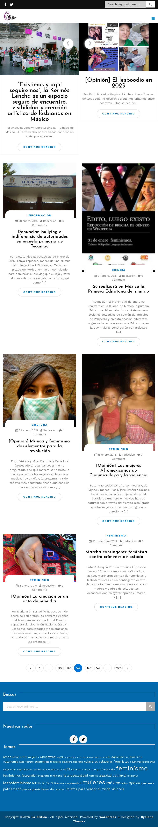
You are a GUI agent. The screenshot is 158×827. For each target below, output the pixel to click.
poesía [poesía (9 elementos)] (26, 789)
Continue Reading (39, 147)
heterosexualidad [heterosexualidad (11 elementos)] (75, 775)
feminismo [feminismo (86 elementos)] (132, 768)
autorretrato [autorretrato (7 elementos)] (26, 761)
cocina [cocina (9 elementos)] (37, 769)
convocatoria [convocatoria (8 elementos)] (50, 769)
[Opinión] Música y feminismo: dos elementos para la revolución (40, 446)
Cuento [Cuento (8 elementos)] (75, 769)
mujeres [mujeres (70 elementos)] (93, 782)
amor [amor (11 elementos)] (7, 757)
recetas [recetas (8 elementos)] (60, 789)
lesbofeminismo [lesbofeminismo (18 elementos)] (17, 783)
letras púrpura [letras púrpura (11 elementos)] (42, 783)
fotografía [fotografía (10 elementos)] (28, 775)
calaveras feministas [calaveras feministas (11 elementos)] (114, 761)
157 (118, 668)
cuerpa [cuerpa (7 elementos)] (85, 769)
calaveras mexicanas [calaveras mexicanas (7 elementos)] (142, 761)
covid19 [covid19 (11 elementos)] (65, 769)
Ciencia (118, 270)
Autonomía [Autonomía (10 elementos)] (10, 761)
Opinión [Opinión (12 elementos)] (134, 783)
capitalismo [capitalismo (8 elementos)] (24, 769)
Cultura (40, 424)
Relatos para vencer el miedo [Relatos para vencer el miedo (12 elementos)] (88, 789)
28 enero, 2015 (26, 221)
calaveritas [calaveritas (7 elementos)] (9, 769)
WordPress (107, 817)
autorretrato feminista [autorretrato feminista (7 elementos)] (48, 761)
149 (98, 668)
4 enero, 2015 (26, 585)
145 (60, 668)
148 (89, 668)
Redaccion (48, 221)
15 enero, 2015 (105, 454)
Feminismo (118, 449)
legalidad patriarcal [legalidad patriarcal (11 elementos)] (112, 775)
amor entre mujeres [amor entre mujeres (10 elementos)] (25, 757)
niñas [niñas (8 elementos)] (124, 783)
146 (69, 668)
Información (40, 215)
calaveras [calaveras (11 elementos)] (91, 761)
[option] (39, 89)
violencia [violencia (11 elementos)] (118, 789)
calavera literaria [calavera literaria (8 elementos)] (72, 761)
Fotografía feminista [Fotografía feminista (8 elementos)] (49, 775)
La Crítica (39, 817)
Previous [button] (68, 43)
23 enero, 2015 (26, 430)
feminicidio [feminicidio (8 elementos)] (108, 769)
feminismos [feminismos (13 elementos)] (12, 775)
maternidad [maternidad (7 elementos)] (74, 783)
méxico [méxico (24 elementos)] (113, 782)
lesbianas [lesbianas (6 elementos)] (132, 776)
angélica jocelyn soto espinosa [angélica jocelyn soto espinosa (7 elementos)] (75, 757)
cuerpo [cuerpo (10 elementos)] (95, 769)
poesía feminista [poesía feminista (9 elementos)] (43, 789)
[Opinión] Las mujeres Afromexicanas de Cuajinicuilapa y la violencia (118, 470)
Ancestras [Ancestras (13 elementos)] (48, 757)
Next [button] (90, 43)
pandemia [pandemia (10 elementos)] (147, 783)
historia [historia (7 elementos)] (93, 775)
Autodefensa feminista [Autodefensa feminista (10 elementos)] (126, 757)
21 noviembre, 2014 (103, 541)
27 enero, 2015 (105, 275)
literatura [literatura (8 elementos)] (60, 783)
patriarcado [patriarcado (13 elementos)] (12, 789)
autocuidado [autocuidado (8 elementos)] (102, 757)
